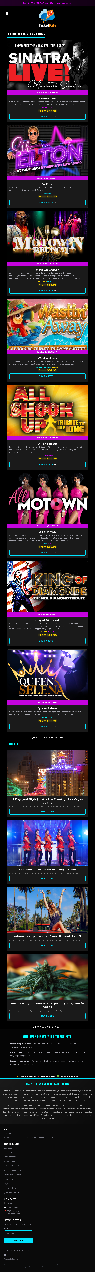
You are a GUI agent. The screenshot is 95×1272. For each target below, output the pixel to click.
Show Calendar (10, 1157)
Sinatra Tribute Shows (12, 1175)
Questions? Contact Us (47, 738)
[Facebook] (5, 1255)
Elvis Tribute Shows (11, 1166)
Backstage (8, 1152)
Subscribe (18, 1240)
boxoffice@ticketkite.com (16, 1207)
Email (6, 1228)
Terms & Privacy (10, 1188)
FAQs (6, 1184)
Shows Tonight (9, 1161)
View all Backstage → (47, 1027)
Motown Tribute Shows (13, 1170)
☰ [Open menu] (6, 13)
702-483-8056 (12, 1203)
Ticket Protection (10, 1179)
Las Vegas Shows (11, 1148)
